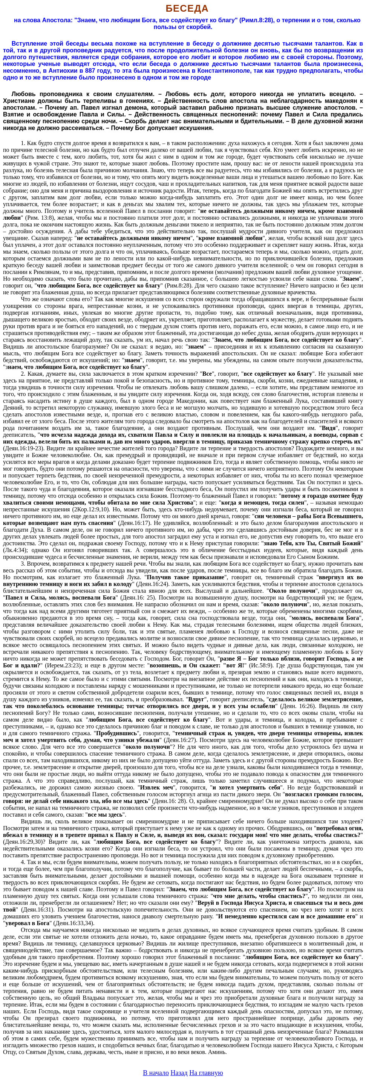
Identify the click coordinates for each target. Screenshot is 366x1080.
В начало (156, 1073)
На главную (206, 1073)
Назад (178, 1073)
